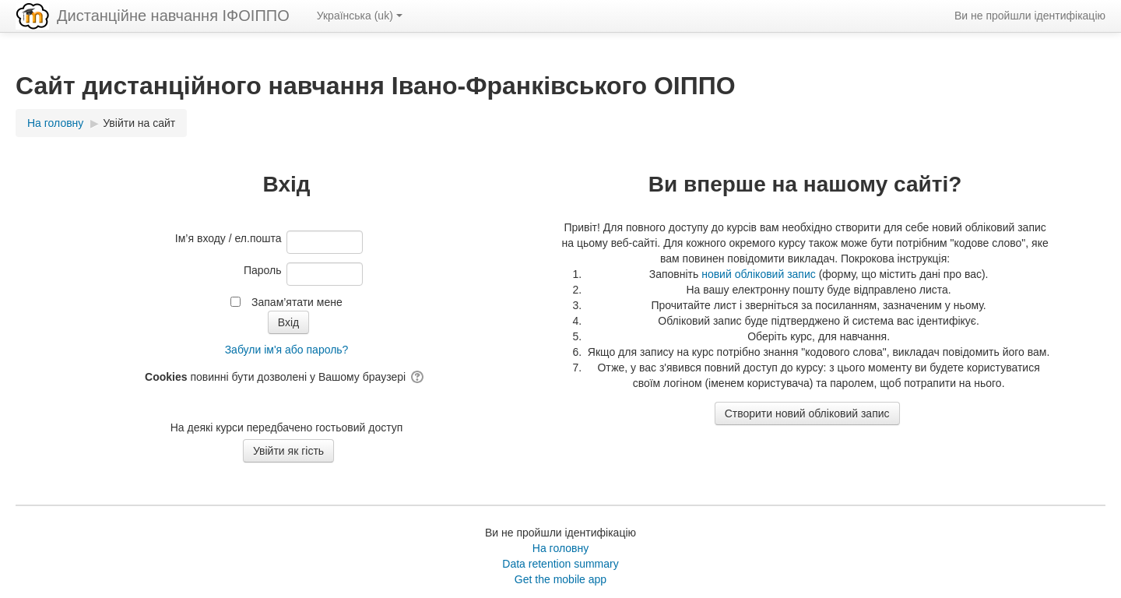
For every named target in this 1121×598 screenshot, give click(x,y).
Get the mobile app (560, 579)
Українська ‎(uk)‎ (359, 15)
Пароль (263, 270)
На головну (560, 548)
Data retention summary (560, 564)
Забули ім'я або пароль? (287, 349)
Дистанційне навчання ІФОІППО (173, 15)
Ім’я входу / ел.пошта (228, 238)
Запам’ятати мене (297, 302)
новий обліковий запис (758, 274)
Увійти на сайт (139, 123)
